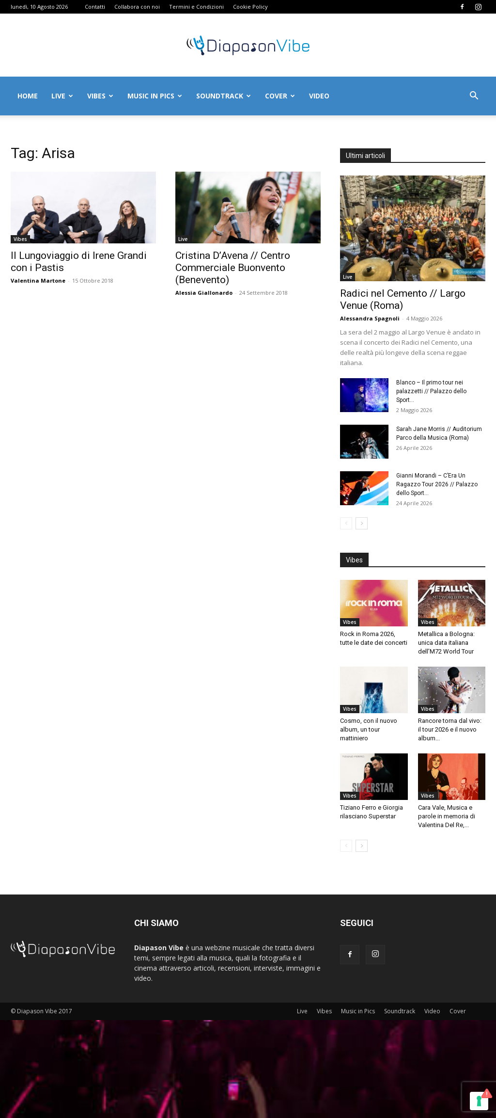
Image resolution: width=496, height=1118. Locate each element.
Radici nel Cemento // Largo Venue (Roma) (402, 299)
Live (62, 95)
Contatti (95, 6)
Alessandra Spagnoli (370, 318)
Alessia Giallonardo (203, 292)
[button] (473, 96)
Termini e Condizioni (196, 6)
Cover (280, 95)
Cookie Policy (250, 6)
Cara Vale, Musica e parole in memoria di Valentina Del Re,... (446, 816)
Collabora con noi (137, 6)
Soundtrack (223, 95)
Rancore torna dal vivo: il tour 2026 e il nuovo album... (449, 729)
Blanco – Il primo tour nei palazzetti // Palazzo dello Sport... (431, 391)
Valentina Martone (38, 280)
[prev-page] (346, 523)
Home (27, 95)
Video (319, 95)
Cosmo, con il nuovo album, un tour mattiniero (368, 729)
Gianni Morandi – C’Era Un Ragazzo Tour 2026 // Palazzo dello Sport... (437, 484)
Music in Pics (154, 95)
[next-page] (362, 523)
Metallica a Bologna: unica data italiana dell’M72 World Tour (446, 642)
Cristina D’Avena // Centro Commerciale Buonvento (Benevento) (232, 268)
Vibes (100, 95)
